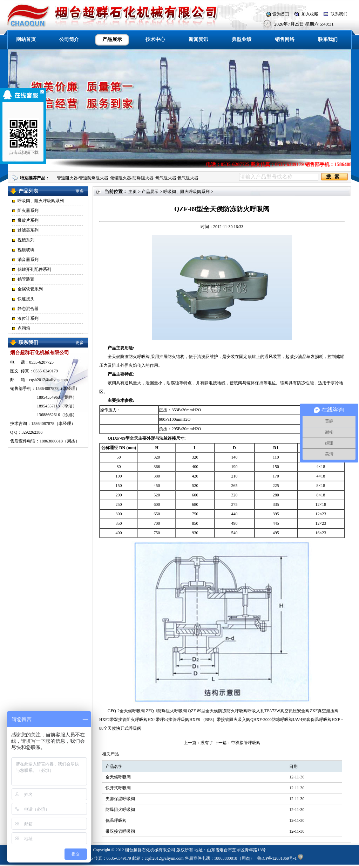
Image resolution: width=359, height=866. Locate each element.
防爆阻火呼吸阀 (120, 809)
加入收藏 (310, 14)
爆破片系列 (28, 220)
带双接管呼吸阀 (245, 742)
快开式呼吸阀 (118, 787)
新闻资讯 (198, 39)
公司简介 (69, 39)
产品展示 (150, 191)
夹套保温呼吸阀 (120, 798)
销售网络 (284, 39)
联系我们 (339, 14)
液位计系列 (28, 318)
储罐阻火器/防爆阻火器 (131, 178)
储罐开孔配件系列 (34, 269)
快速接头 (26, 298)
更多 (79, 191)
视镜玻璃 (26, 249)
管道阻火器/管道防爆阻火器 (82, 178)
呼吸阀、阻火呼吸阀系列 (41, 200)
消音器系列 (28, 259)
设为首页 (280, 14)
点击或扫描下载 (21, 136)
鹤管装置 (26, 279)
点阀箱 (24, 328)
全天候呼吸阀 (118, 777)
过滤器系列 (28, 230)
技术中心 (155, 39)
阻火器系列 (28, 210)
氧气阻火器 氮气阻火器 (176, 178)
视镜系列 (26, 240)
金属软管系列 (30, 289)
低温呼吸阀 (116, 820)
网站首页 (26, 39)
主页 (132, 191)
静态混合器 (28, 308)
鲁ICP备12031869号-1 (277, 858)
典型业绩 (241, 39)
